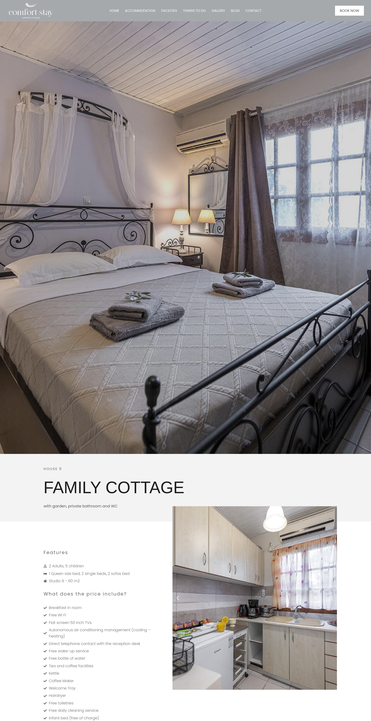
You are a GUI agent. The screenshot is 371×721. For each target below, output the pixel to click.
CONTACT (253, 10)
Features (56, 552)
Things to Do (194, 10)
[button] (178, 598)
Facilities (169, 10)
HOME (114, 10)
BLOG (235, 10)
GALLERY (218, 10)
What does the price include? (85, 594)
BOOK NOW (349, 10)
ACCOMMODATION (140, 10)
